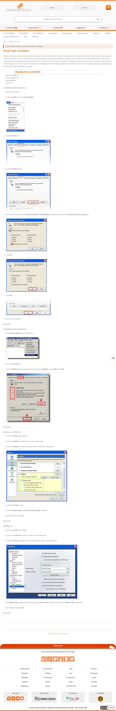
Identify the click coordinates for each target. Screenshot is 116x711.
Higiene (107, 33)
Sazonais (84, 8)
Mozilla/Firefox (11, 80)
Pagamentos (24, 686)
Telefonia (53, 33)
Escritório (24, 33)
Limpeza (96, 33)
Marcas (52, 8)
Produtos (103, 28)
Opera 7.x (9, 83)
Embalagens (67, 33)
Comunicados (33, 28)
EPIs (25, 37)
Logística (80, 28)
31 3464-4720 (70, 677)
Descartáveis (82, 33)
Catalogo (48, 673)
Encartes (56, 28)
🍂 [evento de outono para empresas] (113, 358)
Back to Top (6, 324)
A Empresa (10, 28)
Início (5, 42)
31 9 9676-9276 (71, 686)
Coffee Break (8, 33)
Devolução (24, 677)
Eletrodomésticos (11, 37)
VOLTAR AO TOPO (58, 646)
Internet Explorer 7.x (12, 75)
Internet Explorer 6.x (12, 78)
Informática (38, 33)
